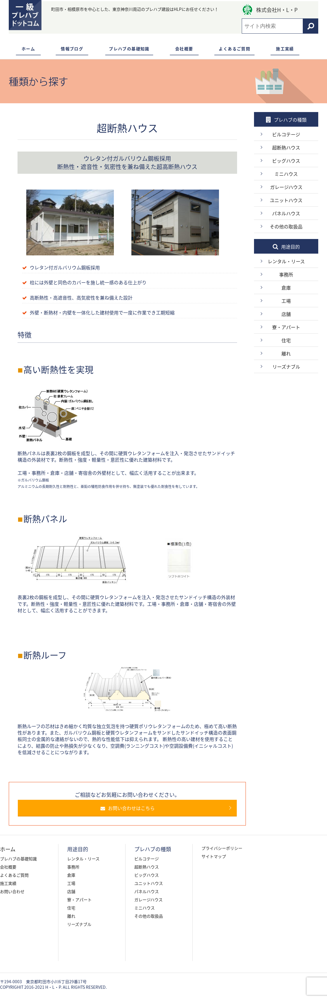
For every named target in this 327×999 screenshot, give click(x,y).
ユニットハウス (286, 200)
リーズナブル (286, 366)
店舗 (286, 313)
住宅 (286, 340)
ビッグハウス (286, 160)
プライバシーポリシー (221, 848)
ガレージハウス (286, 186)
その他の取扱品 (286, 226)
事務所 (286, 274)
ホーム (28, 48)
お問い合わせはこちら (130, 807)
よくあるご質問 (234, 48)
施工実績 (285, 48)
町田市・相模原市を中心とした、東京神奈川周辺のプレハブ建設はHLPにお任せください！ (134, 9)
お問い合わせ (12, 891)
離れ (286, 353)
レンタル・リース (286, 261)
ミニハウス (286, 173)
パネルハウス (286, 213)
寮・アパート (286, 327)
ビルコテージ (286, 134)
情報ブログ (72, 48)
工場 (286, 300)
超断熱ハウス (286, 147)
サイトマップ (213, 856)
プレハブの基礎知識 (129, 48)
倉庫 (286, 287)
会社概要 (184, 48)
